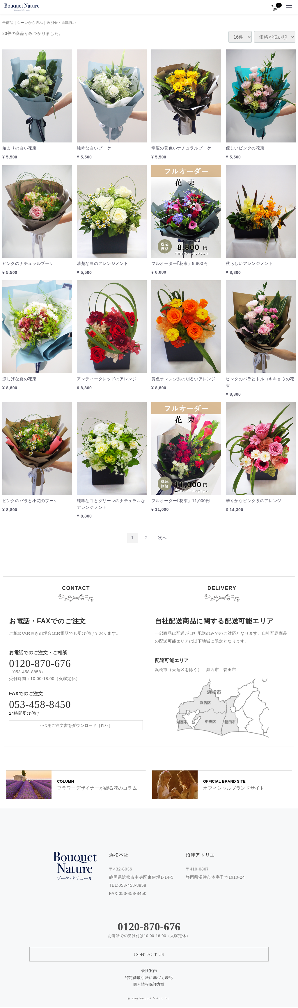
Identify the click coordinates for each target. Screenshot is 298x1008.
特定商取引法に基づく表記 (149, 978)
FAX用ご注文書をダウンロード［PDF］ (76, 725)
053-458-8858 (27, 672)
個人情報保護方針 (149, 985)
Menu (289, 5)
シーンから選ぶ (30, 23)
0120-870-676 (40, 663)
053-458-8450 (76, 708)
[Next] (162, 538)
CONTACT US (149, 955)
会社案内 (149, 971)
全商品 (7, 23)
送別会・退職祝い (61, 23)
